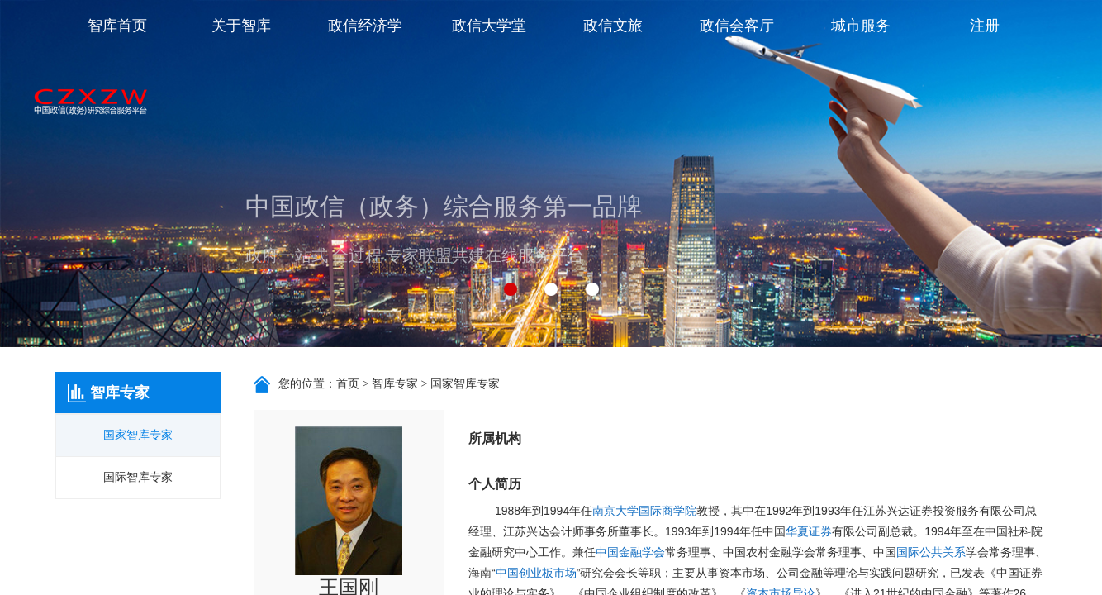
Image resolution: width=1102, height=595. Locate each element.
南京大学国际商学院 (644, 511)
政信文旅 (613, 25)
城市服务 (861, 25)
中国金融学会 (630, 552)
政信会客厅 (737, 25)
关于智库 (241, 25)
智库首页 (117, 25)
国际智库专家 (138, 477)
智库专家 (395, 384)
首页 (347, 384)
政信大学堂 (489, 25)
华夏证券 (809, 532)
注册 (985, 25)
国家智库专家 (138, 435)
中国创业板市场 (536, 573)
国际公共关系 (931, 552)
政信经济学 (365, 25)
